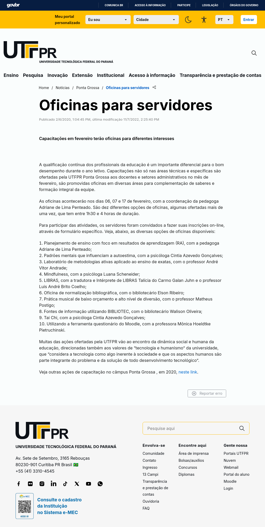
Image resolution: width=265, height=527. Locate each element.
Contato (149, 460)
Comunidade (153, 453)
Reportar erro (206, 393)
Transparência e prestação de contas (220, 75)
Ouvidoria (151, 501)
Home (45, 87)
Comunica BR (114, 5)
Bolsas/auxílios (191, 460)
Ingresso (150, 467)
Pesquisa (33, 75)
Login (228, 488)
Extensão (82, 75)
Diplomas (186, 474)
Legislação (210, 5)
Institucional (110, 75)
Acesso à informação (150, 5)
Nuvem (230, 460)
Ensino (11, 75)
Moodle (230, 481)
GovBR (13, 5)
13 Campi (150, 474)
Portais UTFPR (236, 453)
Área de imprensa (194, 453)
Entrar (248, 19)
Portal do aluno (236, 474)
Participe (183, 5)
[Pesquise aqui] (191, 428)
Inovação (58, 75)
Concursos (188, 467)
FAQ (146, 508)
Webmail (231, 467)
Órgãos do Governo (244, 5)
